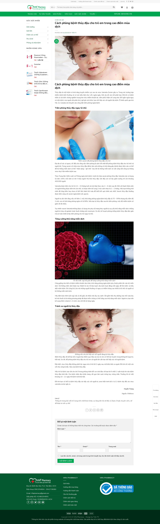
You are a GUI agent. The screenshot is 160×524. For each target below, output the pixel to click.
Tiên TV (74, 33)
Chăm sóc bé (59, 20)
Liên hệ (122, 1)
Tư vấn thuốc (45, 14)
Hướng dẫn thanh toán (85, 1)
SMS (156, 414)
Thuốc (93, 14)
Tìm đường (155, 388)
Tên (59, 446)
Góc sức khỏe (81, 14)
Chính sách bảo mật (112, 1)
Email (85, 446)
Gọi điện (156, 401)
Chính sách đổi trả (99, 1)
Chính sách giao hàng (70, 501)
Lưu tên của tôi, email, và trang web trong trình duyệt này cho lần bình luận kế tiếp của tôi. (92, 456)
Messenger (156, 408)
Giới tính (29, 31)
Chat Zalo (155, 395)
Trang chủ (32, 14)
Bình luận (61, 429)
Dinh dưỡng (30, 27)
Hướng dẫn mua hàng (70, 487)
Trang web (112, 446)
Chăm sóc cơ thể (32, 35)
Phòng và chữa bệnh (33, 43)
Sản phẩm (58, 14)
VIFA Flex (68, 14)
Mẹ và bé (29, 39)
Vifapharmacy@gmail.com (40, 493)
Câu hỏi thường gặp (70, 494)
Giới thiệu (73, 1)
